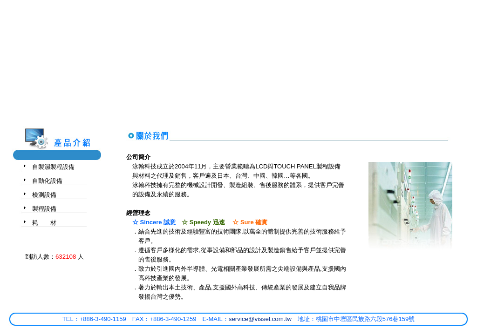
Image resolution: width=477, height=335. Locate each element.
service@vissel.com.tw (260, 318)
